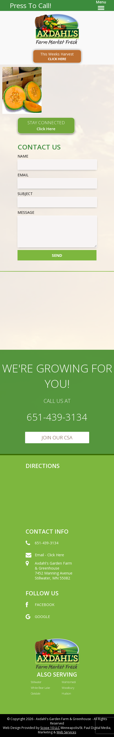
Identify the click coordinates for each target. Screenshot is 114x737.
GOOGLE (38, 622)
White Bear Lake (40, 688)
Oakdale (35, 693)
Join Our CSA (57, 437)
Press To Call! (30, 5)
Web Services (66, 732)
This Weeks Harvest (57, 56)
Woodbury (68, 688)
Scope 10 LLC (50, 728)
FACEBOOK (40, 610)
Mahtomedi (69, 682)
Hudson (66, 693)
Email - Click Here (45, 560)
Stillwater (36, 682)
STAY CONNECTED (46, 125)
